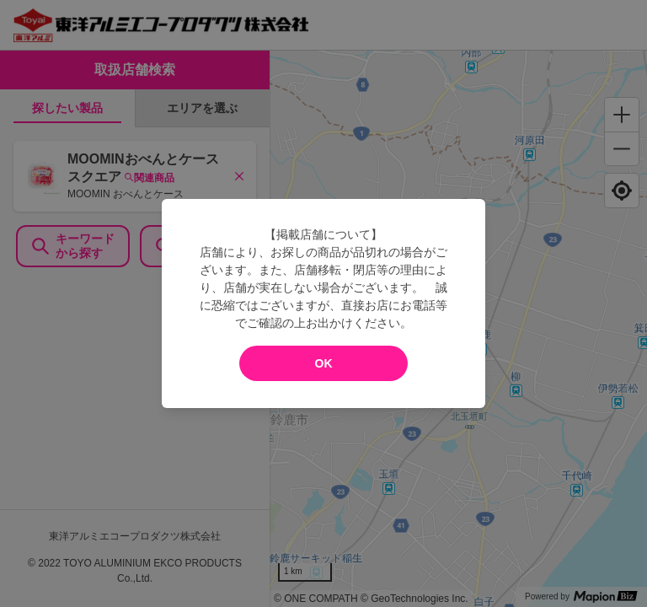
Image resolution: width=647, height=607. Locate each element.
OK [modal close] (324, 363)
